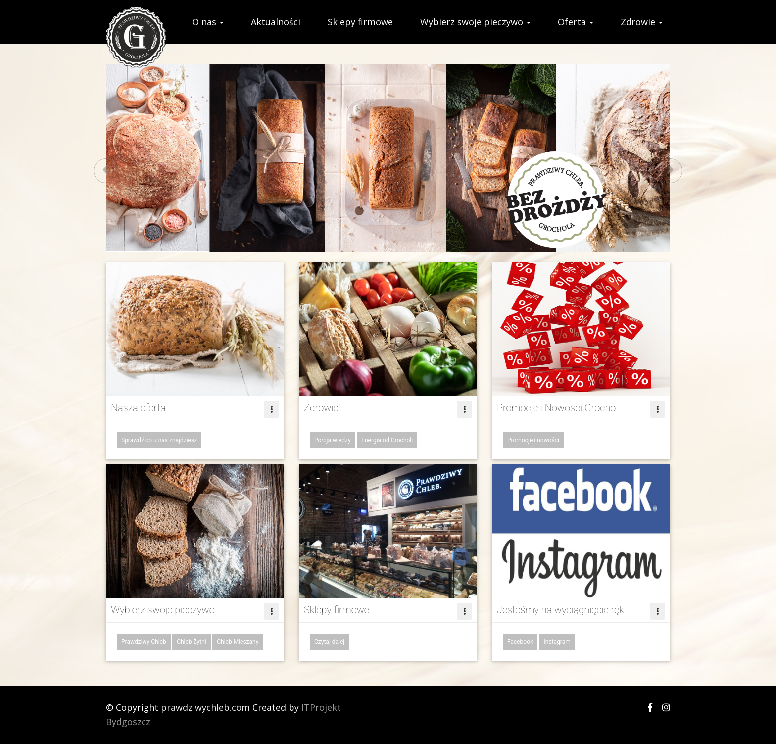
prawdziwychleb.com (205, 707)
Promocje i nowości (533, 440)
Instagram (557, 641)
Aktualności (275, 22)
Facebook (520, 641)
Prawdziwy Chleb (143, 641)
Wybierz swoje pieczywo (475, 22)
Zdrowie (642, 22)
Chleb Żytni (191, 641)
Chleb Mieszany (237, 641)
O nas (208, 22)
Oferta (575, 22)
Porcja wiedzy (332, 440)
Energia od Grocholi (387, 440)
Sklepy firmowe (360, 22)
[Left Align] (271, 409)
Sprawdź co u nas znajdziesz (159, 440)
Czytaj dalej (329, 641)
